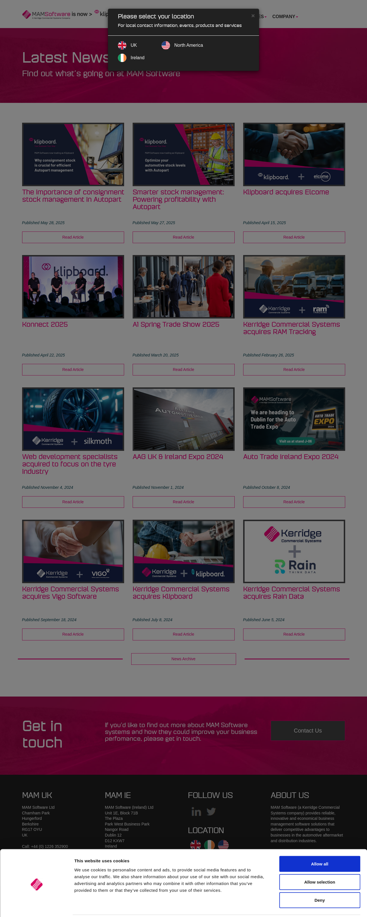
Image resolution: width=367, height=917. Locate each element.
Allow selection (319, 861)
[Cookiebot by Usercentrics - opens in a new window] (36, 906)
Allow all (319, 843)
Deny (320, 879)
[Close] (253, 15)
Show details (297, 905)
